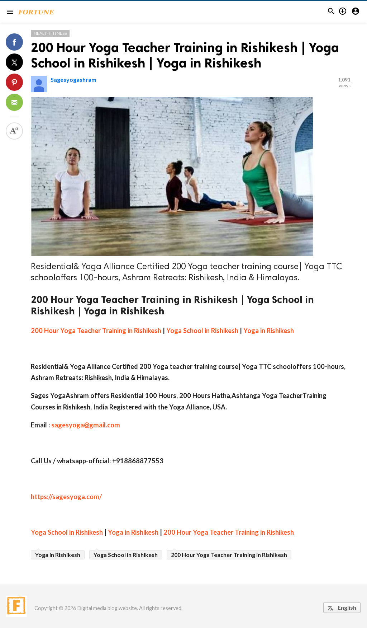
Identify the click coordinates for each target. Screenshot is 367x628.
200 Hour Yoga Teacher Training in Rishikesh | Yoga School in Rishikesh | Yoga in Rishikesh (185, 55)
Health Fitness (50, 33)
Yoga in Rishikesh (268, 330)
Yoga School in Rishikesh (202, 330)
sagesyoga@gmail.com (85, 425)
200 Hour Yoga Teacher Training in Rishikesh (96, 330)
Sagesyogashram (73, 79)
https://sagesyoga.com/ (66, 497)
